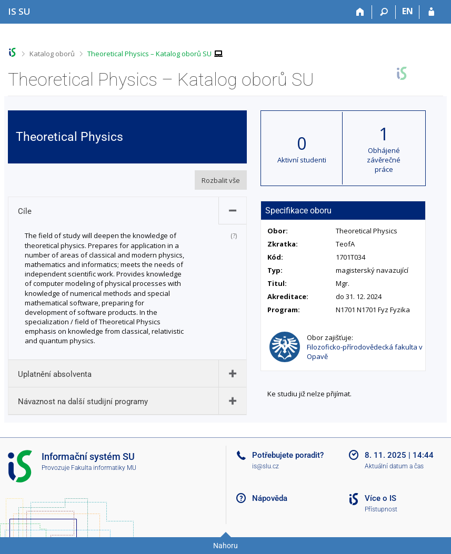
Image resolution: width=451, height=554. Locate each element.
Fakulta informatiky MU (103, 467)
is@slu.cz (265, 466)
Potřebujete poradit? (288, 455)
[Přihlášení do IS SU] (431, 12)
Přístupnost (381, 509)
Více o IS (380, 498)
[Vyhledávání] (384, 12)
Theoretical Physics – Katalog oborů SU (149, 53)
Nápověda (269, 498)
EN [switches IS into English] (407, 11)
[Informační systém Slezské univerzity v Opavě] (19, 11)
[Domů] (360, 12)
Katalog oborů (52, 53)
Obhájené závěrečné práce (383, 160)
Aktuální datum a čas (394, 466)
